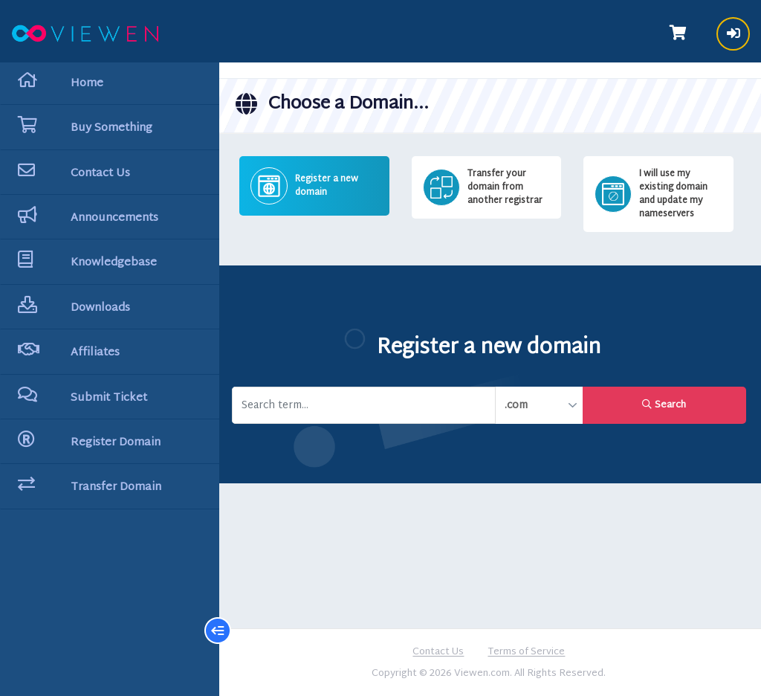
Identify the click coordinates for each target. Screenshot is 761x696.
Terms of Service (527, 652)
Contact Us (439, 652)
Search (665, 404)
